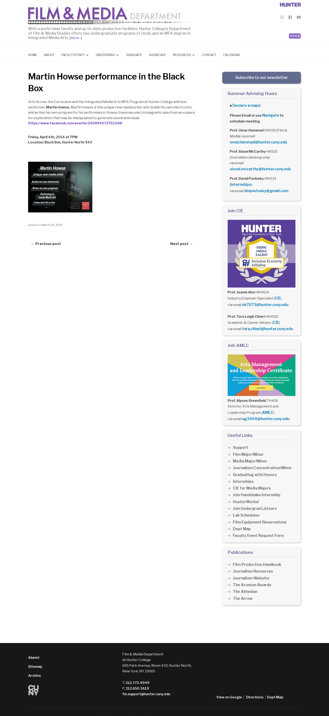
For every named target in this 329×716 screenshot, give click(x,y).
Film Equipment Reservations (261, 511)
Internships (240, 180)
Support (240, 437)
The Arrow (243, 588)
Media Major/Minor (251, 450)
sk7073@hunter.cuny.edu (263, 298)
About (49, 54)
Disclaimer (104, 707)
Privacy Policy (123, 707)
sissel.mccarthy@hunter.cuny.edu (257, 166)
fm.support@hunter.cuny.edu (146, 684)
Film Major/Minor (249, 444)
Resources (182, 54)
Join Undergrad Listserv (256, 498)
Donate (295, 25)
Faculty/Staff (73, 54)
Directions (255, 687)
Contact (209, 54)
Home (32, 54)
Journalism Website (252, 567)
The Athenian (246, 581)
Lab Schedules (247, 505)
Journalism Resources (254, 561)
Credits (158, 707)
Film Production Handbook (258, 554)
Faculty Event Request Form (260, 525)
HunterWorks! (246, 491)
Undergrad (105, 54)
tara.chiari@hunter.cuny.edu (265, 321)
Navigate (270, 113)
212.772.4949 (137, 672)
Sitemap (35, 656)
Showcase (157, 54)
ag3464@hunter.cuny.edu (263, 409)
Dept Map (242, 518)
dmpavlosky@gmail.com (263, 186)
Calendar (231, 54)
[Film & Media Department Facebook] (290, 18)
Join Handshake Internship (258, 484)
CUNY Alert (143, 707)
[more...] (75, 37)
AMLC (267, 403)
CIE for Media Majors (253, 477)
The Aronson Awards (253, 574)
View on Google (229, 687)
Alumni (33, 647)
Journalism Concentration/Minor (264, 457)
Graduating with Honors (256, 464)
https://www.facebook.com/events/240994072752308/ (75, 122)
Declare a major (245, 104)
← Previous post (46, 235)
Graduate (134, 54)
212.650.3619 (137, 678)
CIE (277, 292)
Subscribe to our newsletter (261, 76)
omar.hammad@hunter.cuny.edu (256, 139)
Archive (34, 666)
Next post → (181, 235)
